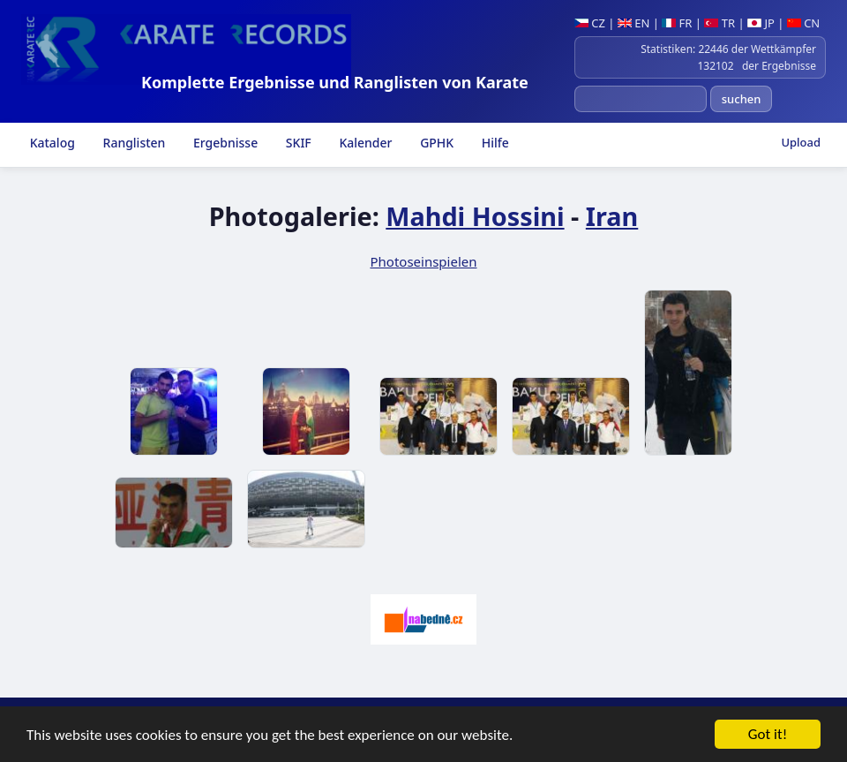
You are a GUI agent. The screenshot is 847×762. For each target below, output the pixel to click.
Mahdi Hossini (475, 216)
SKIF (296, 142)
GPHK (435, 142)
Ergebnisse (224, 142)
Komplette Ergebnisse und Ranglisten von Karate (334, 82)
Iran (612, 216)
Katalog (50, 142)
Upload (801, 142)
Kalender (364, 142)
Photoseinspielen (423, 261)
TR (719, 23)
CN (803, 23)
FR (677, 23)
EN (634, 23)
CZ (589, 23)
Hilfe (493, 142)
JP (761, 23)
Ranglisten (133, 142)
